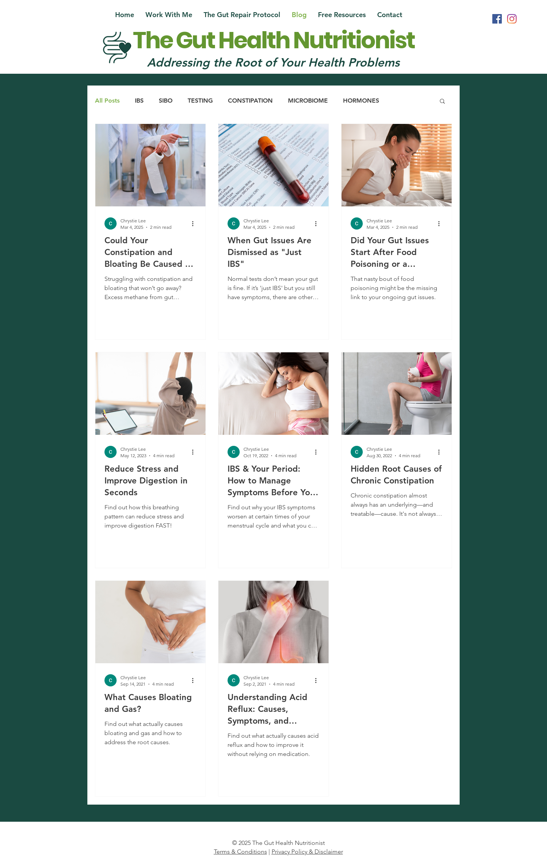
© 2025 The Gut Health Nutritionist (278, 842)
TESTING (200, 100)
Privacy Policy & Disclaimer (307, 851)
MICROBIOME (308, 100)
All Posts (107, 100)
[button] (342, 15)
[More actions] (195, 223)
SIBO (165, 100)
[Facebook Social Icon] (497, 19)
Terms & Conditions (240, 851)
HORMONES (361, 100)
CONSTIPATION (250, 100)
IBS (139, 100)
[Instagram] (512, 19)
